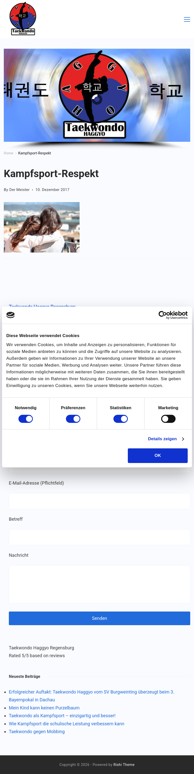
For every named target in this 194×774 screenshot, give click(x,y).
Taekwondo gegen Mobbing (37, 731)
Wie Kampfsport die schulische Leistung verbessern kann (66, 723)
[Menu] (187, 19)
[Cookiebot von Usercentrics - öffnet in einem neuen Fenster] (165, 315)
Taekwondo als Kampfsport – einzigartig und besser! (62, 715)
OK (158, 455)
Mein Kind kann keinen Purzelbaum (44, 707)
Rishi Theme (123, 765)
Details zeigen (162, 438)
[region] (97, 99)
